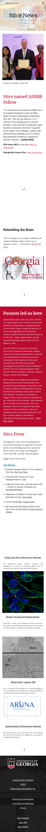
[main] (23, 15)
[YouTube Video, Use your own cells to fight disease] (23, 539)
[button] (3, 3)
